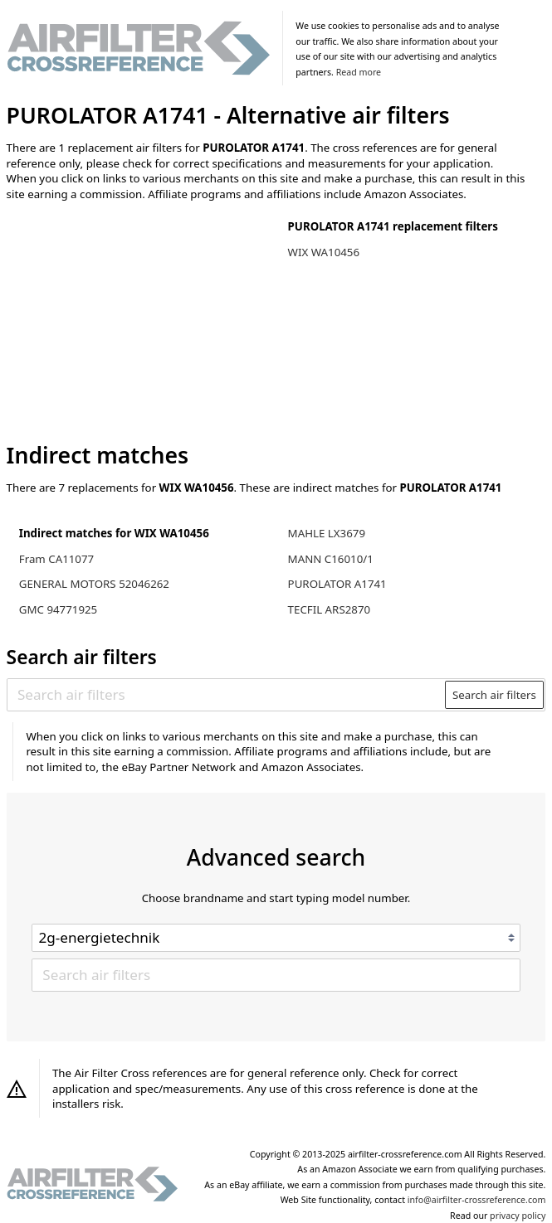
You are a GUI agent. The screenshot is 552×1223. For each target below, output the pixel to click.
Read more (358, 72)
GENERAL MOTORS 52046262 (94, 583)
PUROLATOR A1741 (337, 583)
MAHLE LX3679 (326, 533)
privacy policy (517, 1215)
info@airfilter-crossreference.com (477, 1200)
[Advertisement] (143, 322)
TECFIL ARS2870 (329, 609)
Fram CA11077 (56, 558)
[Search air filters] (226, 694)
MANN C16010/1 (331, 558)
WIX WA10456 (323, 252)
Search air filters (494, 694)
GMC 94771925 (58, 609)
